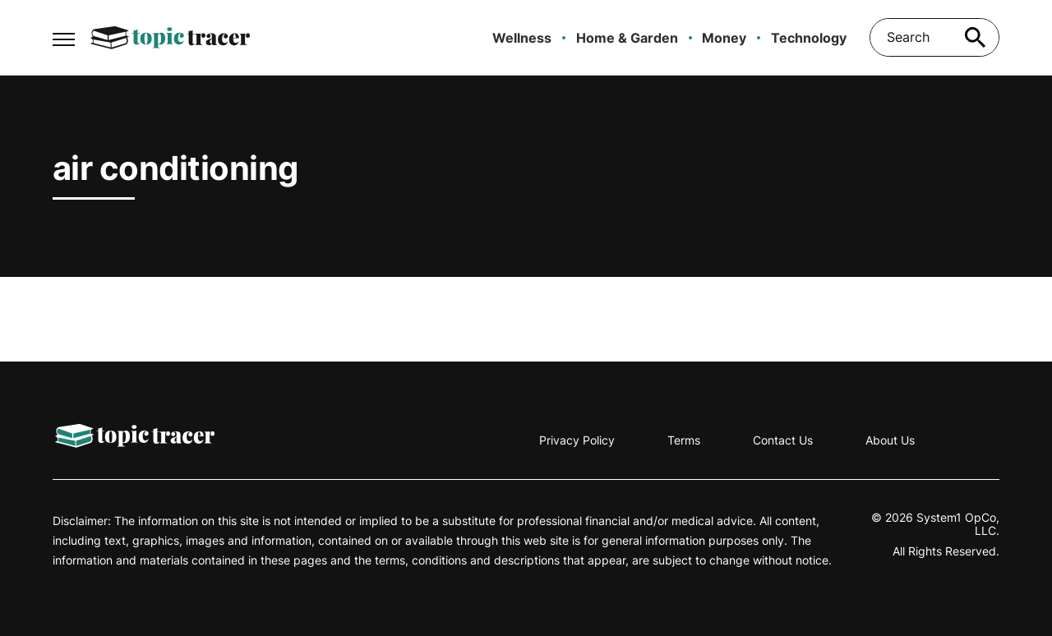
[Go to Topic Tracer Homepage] (170, 37)
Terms (683, 440)
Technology (809, 37)
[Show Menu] (64, 36)
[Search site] (975, 37)
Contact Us (783, 440)
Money (724, 37)
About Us (890, 440)
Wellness (521, 37)
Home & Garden (627, 37)
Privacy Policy (577, 440)
